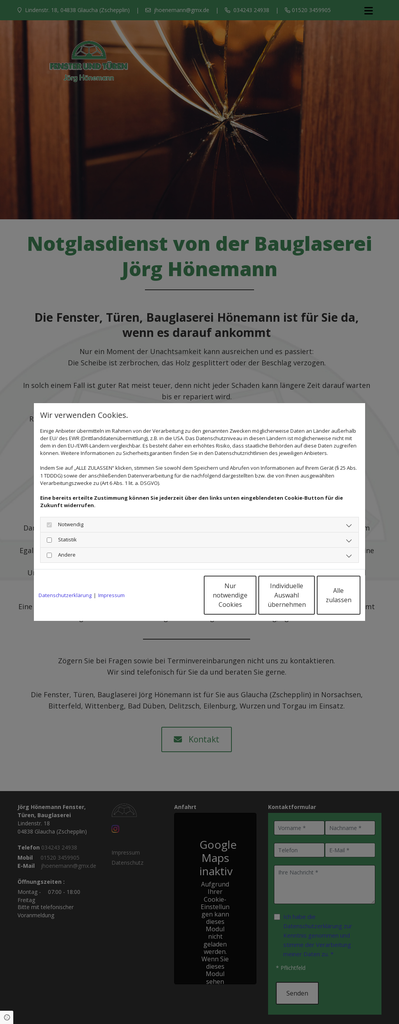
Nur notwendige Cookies (176, 595)
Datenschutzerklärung (65, 595)
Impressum (111, 595)
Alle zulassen (324, 595)
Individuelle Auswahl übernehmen (250, 595)
